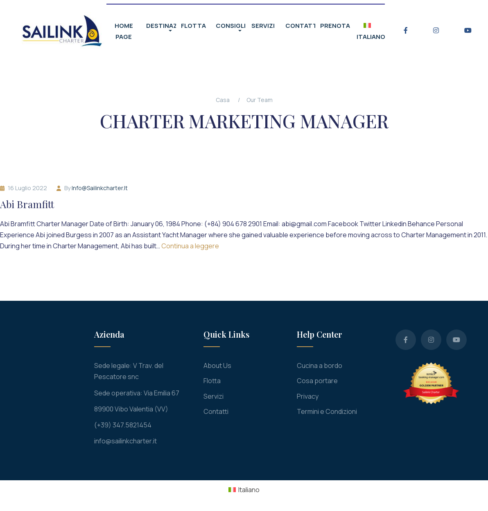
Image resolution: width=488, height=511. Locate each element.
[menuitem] (244, 489)
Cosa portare (317, 380)
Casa (223, 100)
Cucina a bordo (319, 365)
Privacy (308, 396)
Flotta (212, 380)
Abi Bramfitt (27, 204)
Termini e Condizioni (327, 411)
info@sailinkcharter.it (100, 188)
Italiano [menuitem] (249, 489)
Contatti (215, 411)
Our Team (259, 100)
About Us (217, 365)
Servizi (213, 396)
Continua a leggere (190, 245)
